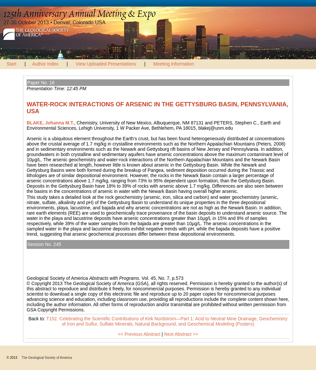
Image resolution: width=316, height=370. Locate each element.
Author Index (45, 63)
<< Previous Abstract (139, 334)
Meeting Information (173, 63)
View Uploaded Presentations (106, 63)
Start (11, 63)
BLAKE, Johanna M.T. (50, 122)
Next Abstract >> (181, 334)
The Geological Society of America (47, 357)
